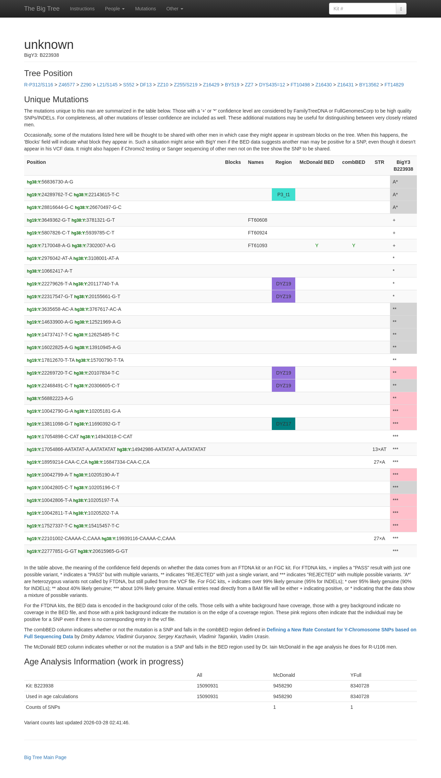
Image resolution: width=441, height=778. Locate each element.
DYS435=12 (272, 84)
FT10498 (300, 84)
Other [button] (174, 8)
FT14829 (394, 84)
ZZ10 (162, 84)
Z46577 (67, 84)
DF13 (146, 84)
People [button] (115, 8)
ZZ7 (249, 84)
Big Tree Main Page (45, 757)
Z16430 (324, 84)
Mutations (145, 8)
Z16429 (211, 84)
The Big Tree (42, 8)
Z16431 (345, 84)
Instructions (82, 8)
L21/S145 (107, 84)
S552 (128, 84)
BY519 (232, 84)
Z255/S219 (186, 84)
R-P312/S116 (38, 84)
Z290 (85, 84)
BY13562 (369, 84)
